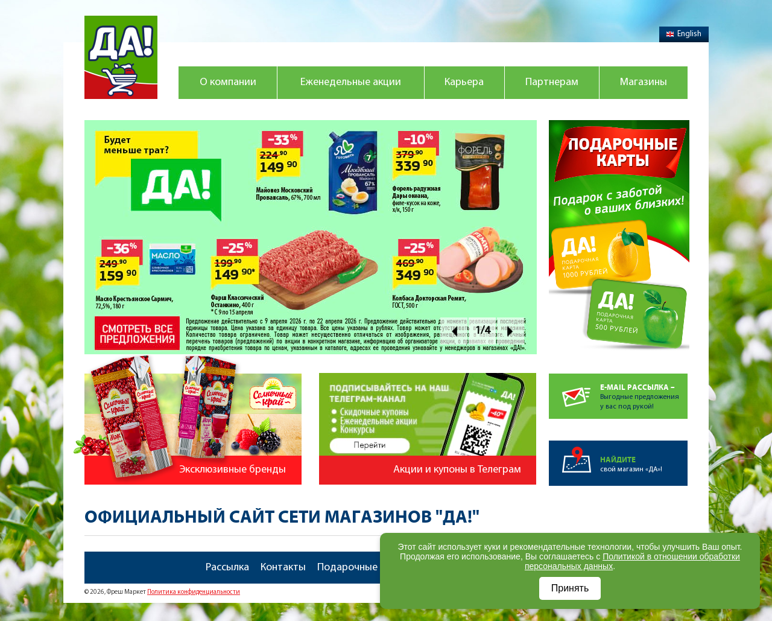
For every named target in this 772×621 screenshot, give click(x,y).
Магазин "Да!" (120, 57)
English (683, 34)
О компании (228, 82)
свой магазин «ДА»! (644, 457)
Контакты (283, 567)
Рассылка (227, 567)
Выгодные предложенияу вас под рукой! (644, 392)
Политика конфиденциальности (193, 592)
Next (510, 331)
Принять (570, 588)
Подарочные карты (363, 567)
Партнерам (551, 82)
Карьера (464, 82)
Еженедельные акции (350, 82)
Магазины (643, 82)
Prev (453, 331)
